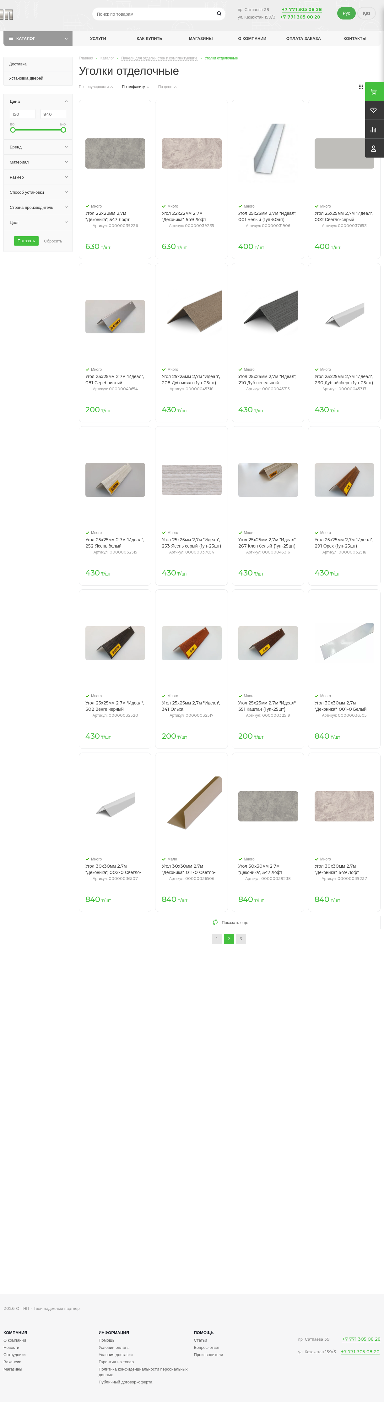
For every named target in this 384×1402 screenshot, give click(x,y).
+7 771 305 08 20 (300, 17)
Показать (26, 240)
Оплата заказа (303, 38)
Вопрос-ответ (206, 1347)
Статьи (200, 1340)
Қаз (366, 13)
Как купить (149, 38)
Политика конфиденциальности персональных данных (143, 1371)
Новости (11, 1347)
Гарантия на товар (116, 1361)
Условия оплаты (114, 1347)
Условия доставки (116, 1354)
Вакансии (12, 1361)
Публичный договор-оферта (125, 1381)
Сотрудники (14, 1354)
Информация (114, 1332)
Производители (208, 1354)
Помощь (204, 1332)
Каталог (25, 38)
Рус (346, 13)
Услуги (98, 38)
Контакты (354, 38)
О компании (252, 38)
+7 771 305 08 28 (302, 9)
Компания (15, 1332)
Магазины (201, 38)
